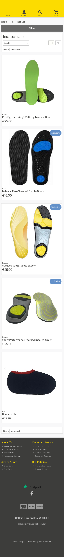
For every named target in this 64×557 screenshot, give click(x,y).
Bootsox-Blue (10, 414)
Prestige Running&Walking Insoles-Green (27, 117)
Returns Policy (40, 449)
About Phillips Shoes (11, 446)
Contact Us (7, 453)
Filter (32, 28)
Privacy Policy (40, 469)
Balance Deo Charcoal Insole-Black (23, 191)
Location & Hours (10, 449)
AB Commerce (45, 541)
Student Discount (41, 453)
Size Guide (7, 469)
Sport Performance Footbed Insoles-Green (27, 339)
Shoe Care (7, 466)
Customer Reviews (42, 456)
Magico (22, 541)
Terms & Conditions (42, 466)
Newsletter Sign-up (11, 456)
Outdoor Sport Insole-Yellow (19, 265)
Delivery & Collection (42, 446)
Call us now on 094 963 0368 (32, 518)
